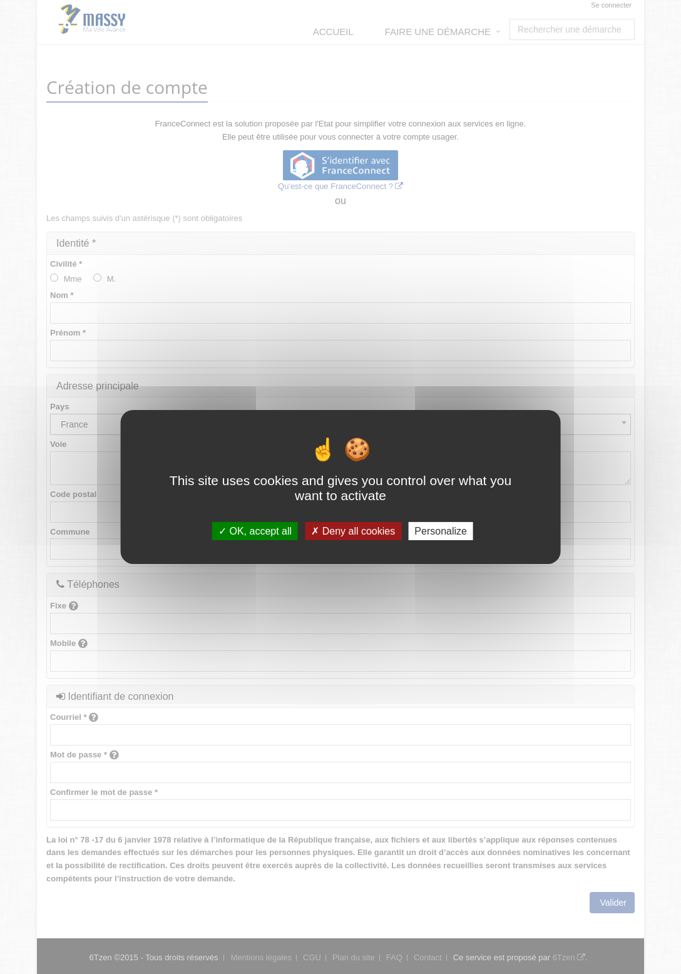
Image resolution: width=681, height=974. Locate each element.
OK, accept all (255, 531)
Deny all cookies (353, 531)
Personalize (440, 531)
